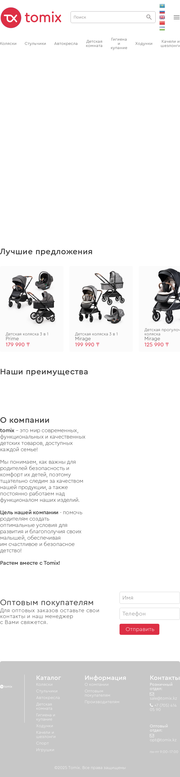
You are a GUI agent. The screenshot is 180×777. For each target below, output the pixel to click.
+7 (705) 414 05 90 (163, 707)
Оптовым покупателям (97, 693)
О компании (97, 684)
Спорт (42, 743)
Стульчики (35, 43)
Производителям (102, 702)
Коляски (8, 43)
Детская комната (94, 43)
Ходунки (144, 43)
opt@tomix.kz (163, 738)
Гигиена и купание (119, 43)
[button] (176, 17)
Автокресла (66, 43)
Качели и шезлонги (46, 734)
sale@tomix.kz (163, 696)
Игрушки (45, 750)
